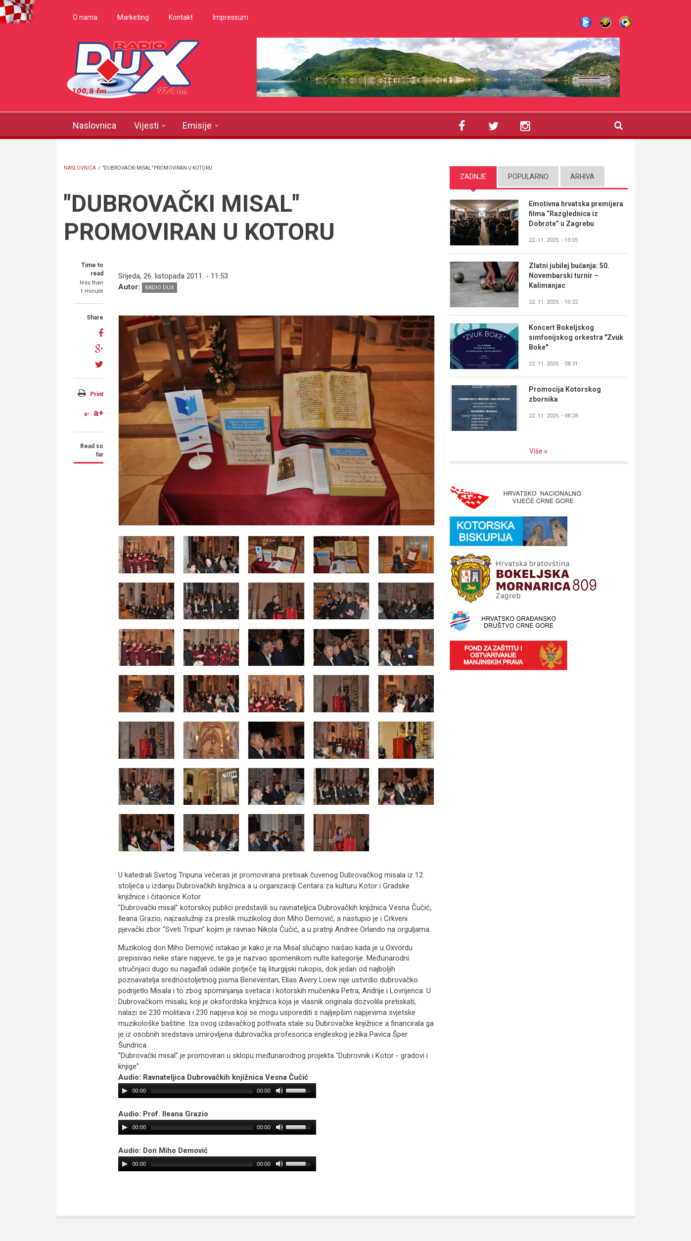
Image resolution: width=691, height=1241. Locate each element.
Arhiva (582, 177)
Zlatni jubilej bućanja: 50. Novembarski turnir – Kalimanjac (569, 275)
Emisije (197, 125)
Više (536, 451)
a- (87, 414)
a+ (98, 413)
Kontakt (181, 17)
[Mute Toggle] (279, 1091)
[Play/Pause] (125, 1091)
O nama (85, 17)
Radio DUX (159, 287)
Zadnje (473, 177)
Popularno (528, 177)
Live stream (586, 22)
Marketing (133, 17)
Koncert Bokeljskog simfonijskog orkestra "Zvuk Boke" (576, 337)
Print (96, 394)
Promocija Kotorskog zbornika (565, 394)
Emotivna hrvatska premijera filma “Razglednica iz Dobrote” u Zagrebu (576, 214)
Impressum (230, 17)
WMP (625, 22)
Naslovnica (94, 125)
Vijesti (146, 125)
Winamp (605, 22)
